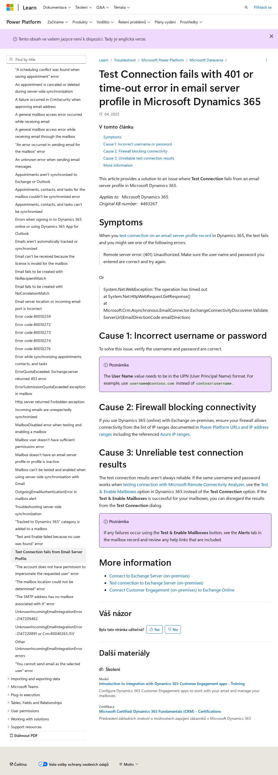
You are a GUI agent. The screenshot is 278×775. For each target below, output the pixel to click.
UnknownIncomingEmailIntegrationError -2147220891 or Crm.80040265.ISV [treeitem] (48, 630)
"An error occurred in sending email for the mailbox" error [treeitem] (47, 148)
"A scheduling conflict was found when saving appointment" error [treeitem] (47, 73)
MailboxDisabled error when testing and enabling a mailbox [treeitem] (48, 428)
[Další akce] (266, 60)
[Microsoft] (10, 7)
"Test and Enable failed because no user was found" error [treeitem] (47, 540)
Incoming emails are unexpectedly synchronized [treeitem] (43, 413)
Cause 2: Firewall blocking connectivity (135, 151)
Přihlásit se (262, 7)
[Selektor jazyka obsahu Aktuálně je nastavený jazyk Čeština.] (18, 764)
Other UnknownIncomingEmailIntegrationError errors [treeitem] (48, 648)
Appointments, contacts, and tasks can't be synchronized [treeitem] (48, 208)
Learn (103, 60)
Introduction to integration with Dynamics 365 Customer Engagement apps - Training (172, 683)
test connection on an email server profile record (165, 235)
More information (118, 165)
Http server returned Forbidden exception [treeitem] (49, 401)
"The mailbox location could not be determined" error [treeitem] (44, 585)
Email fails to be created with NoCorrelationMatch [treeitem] (39, 290)
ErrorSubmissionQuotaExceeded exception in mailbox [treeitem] (50, 390)
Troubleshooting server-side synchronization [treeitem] (38, 510)
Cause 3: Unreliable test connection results (138, 158)
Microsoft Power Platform (162, 60)
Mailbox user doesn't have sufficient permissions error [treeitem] (45, 443)
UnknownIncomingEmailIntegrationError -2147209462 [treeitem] (48, 615)
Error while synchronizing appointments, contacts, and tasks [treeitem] (48, 360)
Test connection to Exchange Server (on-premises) (156, 583)
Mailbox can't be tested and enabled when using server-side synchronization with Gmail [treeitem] (50, 476)
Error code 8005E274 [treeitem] (33, 340)
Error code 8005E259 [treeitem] (33, 316)
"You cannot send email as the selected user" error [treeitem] (47, 667)
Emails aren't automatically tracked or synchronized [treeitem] (46, 245)
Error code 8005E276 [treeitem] (33, 348)
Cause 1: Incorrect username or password (137, 144)
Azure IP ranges (174, 434)
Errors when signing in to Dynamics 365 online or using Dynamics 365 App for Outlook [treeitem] (48, 226)
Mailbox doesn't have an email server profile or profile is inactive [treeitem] (46, 458)
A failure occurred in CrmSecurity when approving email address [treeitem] (48, 103)
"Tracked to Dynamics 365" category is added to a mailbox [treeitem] (47, 525)
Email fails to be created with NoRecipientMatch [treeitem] (39, 275)
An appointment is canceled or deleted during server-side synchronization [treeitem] (47, 88)
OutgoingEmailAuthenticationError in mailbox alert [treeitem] (46, 495)
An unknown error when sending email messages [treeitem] (47, 163)
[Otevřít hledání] (246, 7)
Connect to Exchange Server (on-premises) (149, 575)
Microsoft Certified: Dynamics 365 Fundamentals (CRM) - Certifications (160, 711)
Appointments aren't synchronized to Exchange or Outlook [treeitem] (46, 178)
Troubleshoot (125, 60)
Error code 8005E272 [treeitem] (33, 324)
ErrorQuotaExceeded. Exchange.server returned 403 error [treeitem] (46, 375)
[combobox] (46, 59)
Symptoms (112, 136)
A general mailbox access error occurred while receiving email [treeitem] (48, 118)
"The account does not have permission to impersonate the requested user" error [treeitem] (50, 570)
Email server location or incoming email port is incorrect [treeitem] (47, 305)
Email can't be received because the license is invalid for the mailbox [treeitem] (44, 260)
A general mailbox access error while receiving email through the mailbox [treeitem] (45, 133)
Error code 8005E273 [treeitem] (33, 332)
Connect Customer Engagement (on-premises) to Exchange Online (171, 590)
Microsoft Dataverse (206, 60)
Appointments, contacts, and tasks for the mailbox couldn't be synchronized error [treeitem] (50, 193)
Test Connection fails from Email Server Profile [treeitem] (48, 555)
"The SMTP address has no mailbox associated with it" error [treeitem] (44, 600)
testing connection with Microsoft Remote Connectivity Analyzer (183, 484)
